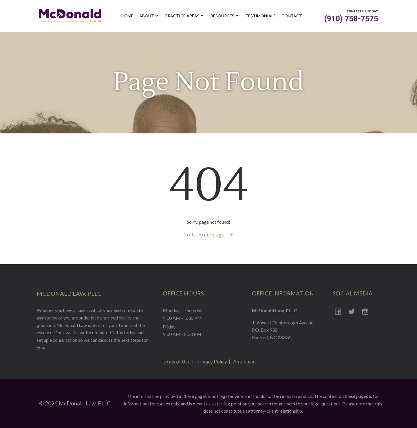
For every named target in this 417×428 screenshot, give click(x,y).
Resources (225, 15)
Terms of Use (175, 362)
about (149, 15)
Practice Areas (185, 15)
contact (291, 15)
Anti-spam (244, 362)
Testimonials (260, 15)
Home (127, 15)
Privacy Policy (211, 362)
